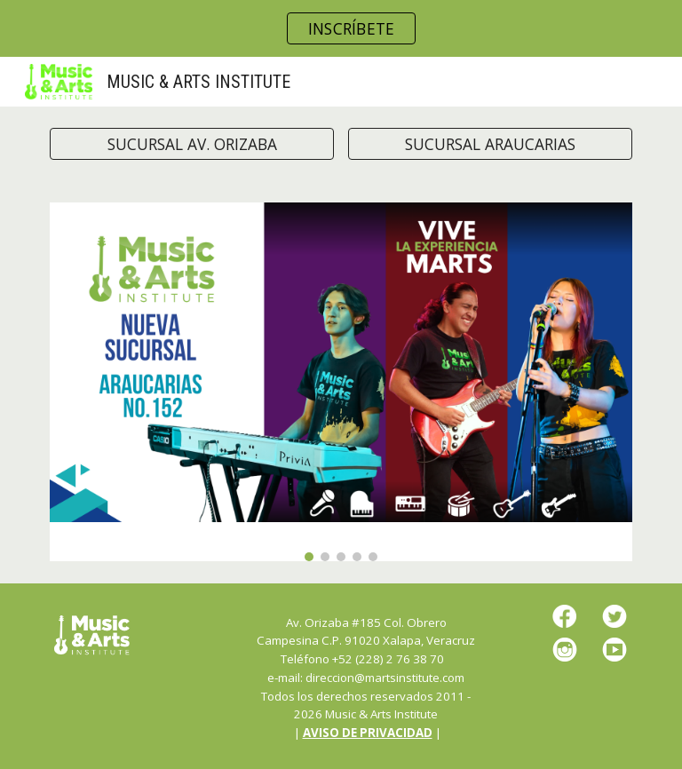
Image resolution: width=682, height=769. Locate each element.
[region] (341, 28)
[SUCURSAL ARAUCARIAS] (489, 144)
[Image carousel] (340, 381)
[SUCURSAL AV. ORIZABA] (191, 144)
